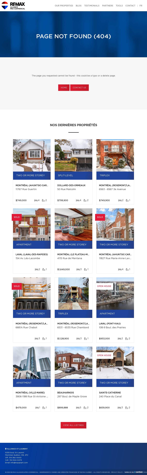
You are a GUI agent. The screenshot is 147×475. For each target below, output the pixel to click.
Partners (107, 6)
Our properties (64, 6)
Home (64, 88)
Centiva (138, 472)
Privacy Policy (117, 472)
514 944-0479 (16, 460)
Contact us (79, 88)
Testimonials (91, 6)
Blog (78, 6)
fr (141, 6)
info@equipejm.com (19, 463)
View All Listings (73, 425)
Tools (119, 6)
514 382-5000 (15, 458)
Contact (130, 6)
